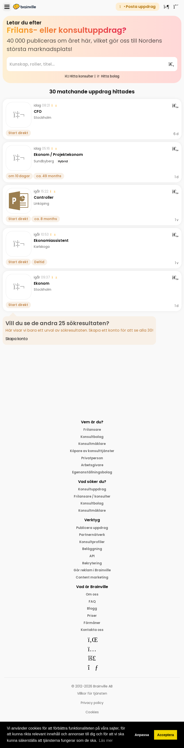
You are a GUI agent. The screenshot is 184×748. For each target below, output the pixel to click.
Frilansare (92, 429)
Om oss (92, 597)
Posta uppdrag (137, 6)
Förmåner (92, 625)
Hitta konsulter (79, 76)
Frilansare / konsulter (92, 497)
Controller (44, 197)
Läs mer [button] (106, 740)
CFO (38, 111)
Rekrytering (92, 565)
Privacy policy (92, 706)
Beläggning (92, 550)
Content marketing (92, 579)
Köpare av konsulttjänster (92, 451)
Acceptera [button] (165, 735)
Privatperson (92, 458)
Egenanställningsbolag (92, 472)
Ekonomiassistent (51, 240)
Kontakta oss (92, 633)
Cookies (92, 715)
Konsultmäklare (92, 444)
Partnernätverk (92, 536)
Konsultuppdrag (92, 490)
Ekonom (41, 283)
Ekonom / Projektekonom (58, 154)
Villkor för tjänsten (92, 696)
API (92, 558)
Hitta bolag (108, 76)
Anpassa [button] (142, 735)
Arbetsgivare (92, 465)
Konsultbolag (92, 436)
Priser (92, 618)
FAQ (92, 604)
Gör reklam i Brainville (92, 572)
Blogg (92, 611)
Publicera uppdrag (92, 529)
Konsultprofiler (92, 543)
